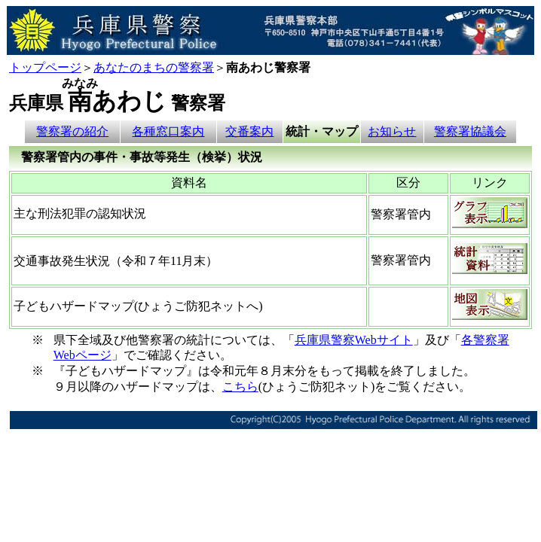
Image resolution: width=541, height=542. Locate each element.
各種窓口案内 (168, 131)
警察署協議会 (470, 131)
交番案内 (249, 131)
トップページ (45, 67)
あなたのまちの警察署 (153, 67)
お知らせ (392, 131)
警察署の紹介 (72, 131)
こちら (240, 386)
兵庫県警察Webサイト (354, 339)
